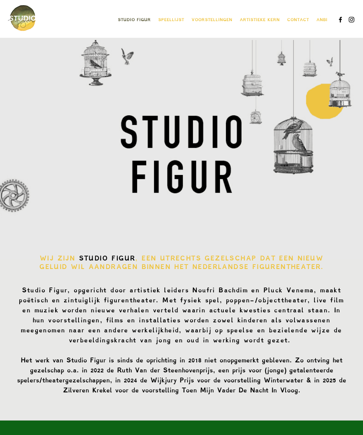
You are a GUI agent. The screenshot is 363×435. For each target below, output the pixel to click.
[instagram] (351, 19)
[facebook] (340, 19)
